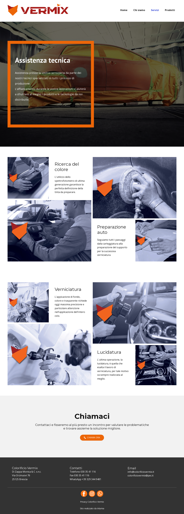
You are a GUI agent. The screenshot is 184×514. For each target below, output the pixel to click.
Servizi (155, 10)
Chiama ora (92, 437)
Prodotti (170, 10)
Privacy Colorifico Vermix (92, 501)
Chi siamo (139, 10)
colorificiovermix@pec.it (140, 475)
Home (123, 10)
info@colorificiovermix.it (141, 471)
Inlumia (100, 508)
